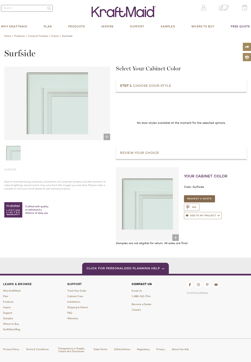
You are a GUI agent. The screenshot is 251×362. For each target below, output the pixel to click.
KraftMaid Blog (11, 329)
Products (76, 26)
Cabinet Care (75, 296)
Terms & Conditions (37, 349)
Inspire (107, 26)
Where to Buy (202, 26)
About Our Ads (180, 349)
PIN (191, 207)
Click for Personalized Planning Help (125, 268)
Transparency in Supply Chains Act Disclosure (71, 350)
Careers (136, 309)
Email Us (137, 290)
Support (137, 26)
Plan (48, 26)
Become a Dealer (141, 304)
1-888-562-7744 (141, 296)
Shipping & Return (77, 307)
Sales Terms (100, 349)
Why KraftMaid (14, 26)
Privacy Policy (11, 349)
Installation (73, 301)
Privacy (160, 349)
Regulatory (143, 349)
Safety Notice (122, 349)
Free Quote (240, 26)
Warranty (72, 318)
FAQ (69, 312)
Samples (168, 26)
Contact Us (142, 284)
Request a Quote (199, 198)
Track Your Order (76, 290)
